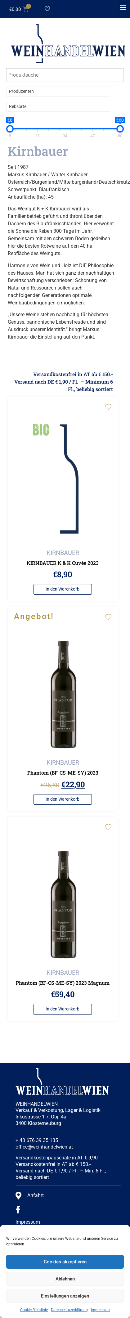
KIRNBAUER (63, 552)
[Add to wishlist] (108, 407)
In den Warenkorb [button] (62, 589)
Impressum (100, 1310)
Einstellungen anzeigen (65, 1296)
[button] (123, 7)
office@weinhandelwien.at (44, 1147)
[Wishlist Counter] (57, 9)
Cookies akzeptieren (65, 1262)
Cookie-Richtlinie (34, 1310)
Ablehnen (65, 1279)
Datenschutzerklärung (69, 1310)
